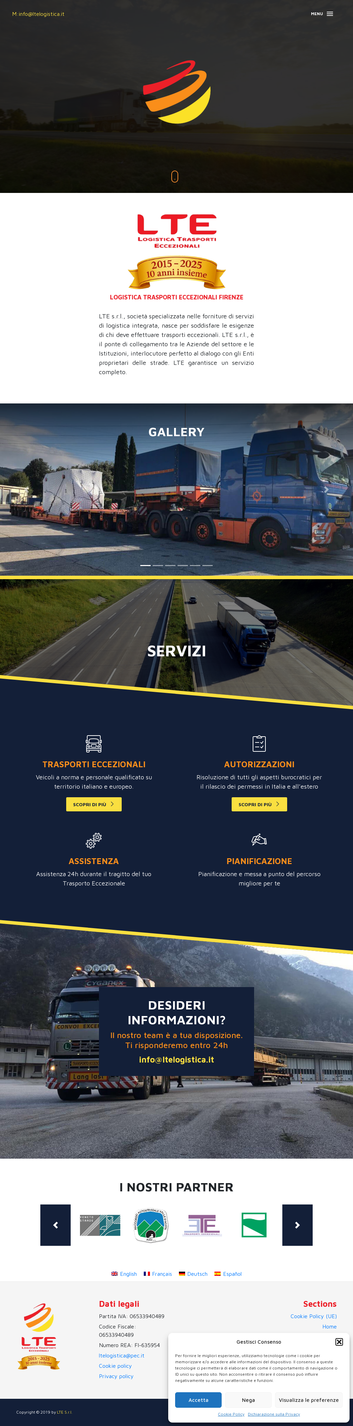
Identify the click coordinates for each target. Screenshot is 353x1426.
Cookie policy (115, 1366)
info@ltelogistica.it (176, 1059)
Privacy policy (116, 1376)
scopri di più (89, 804)
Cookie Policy (231, 1414)
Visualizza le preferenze (309, 1400)
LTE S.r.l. (64, 1412)
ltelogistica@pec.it (121, 1355)
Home (329, 1326)
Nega (248, 1400)
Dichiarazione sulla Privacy (274, 1414)
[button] (339, 1341)
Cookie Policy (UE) (314, 1316)
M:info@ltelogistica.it (38, 14)
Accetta (199, 1400)
